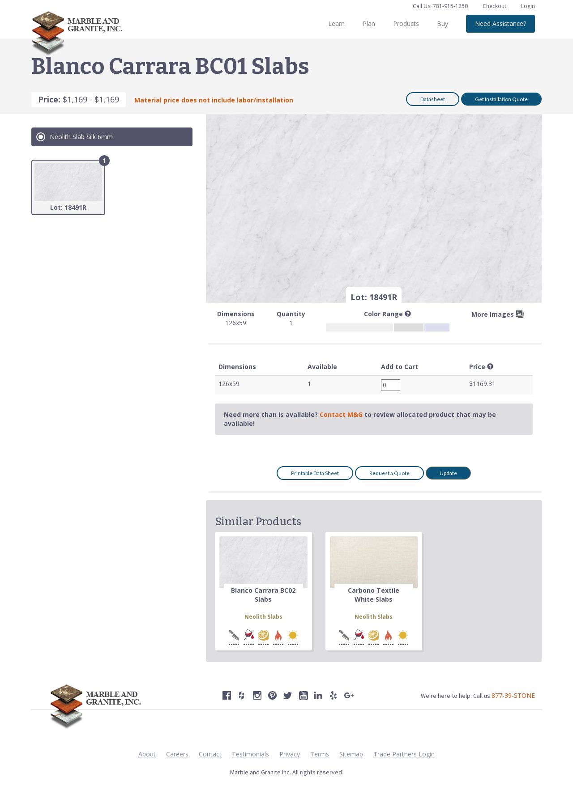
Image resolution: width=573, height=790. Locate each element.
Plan (369, 23)
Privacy (289, 754)
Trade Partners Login (404, 754)
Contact (210, 754)
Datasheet (432, 99)
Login (528, 6)
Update (448, 473)
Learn (336, 23)
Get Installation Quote (501, 99)
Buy (442, 23)
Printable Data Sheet (315, 473)
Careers (177, 754)
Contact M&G (341, 414)
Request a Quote (389, 473)
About (147, 754)
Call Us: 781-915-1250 (440, 6)
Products (406, 23)
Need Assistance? (500, 23)
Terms (319, 754)
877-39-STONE (513, 695)
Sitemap (351, 754)
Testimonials (250, 754)
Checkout (495, 6)
